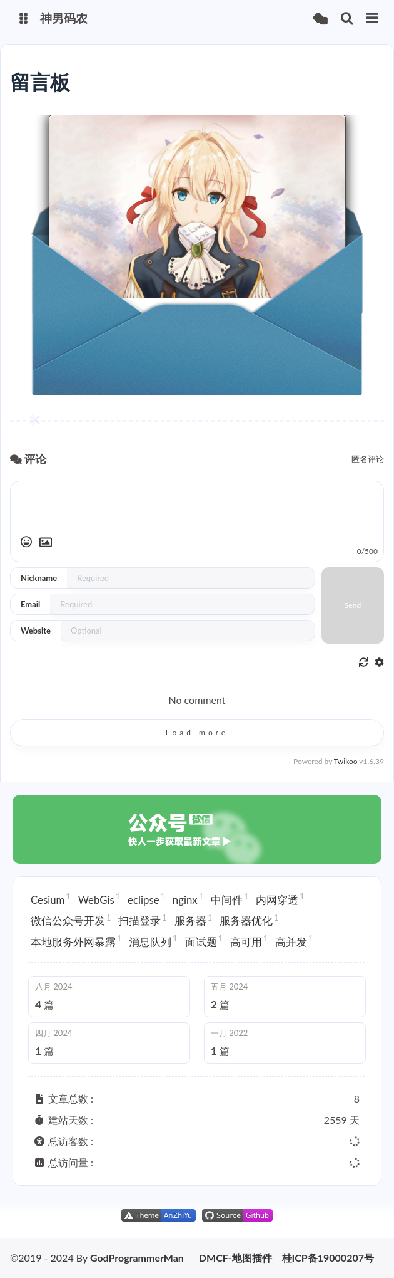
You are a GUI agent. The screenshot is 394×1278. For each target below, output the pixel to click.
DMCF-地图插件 (235, 1258)
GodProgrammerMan (137, 1258)
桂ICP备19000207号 (328, 1258)
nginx (188, 899)
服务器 (193, 920)
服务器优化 (249, 920)
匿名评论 (367, 459)
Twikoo (346, 761)
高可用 (249, 941)
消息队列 (153, 941)
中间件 (229, 899)
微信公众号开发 (71, 920)
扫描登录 (142, 920)
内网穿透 (280, 899)
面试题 (204, 941)
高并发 (294, 941)
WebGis (99, 899)
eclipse (146, 899)
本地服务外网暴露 (76, 941)
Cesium (51, 899)
